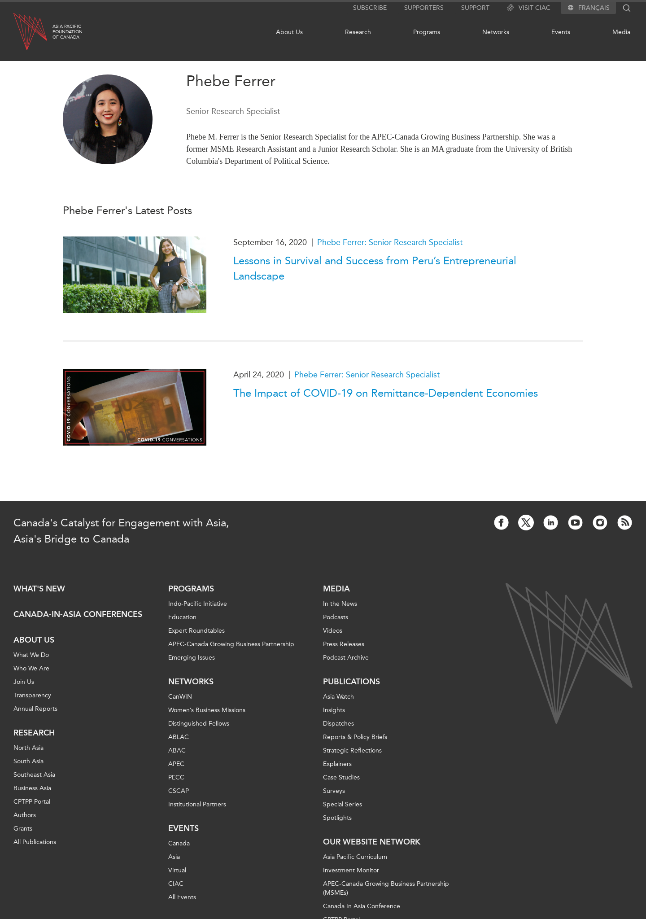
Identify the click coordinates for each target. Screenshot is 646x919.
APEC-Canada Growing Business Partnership (231, 644)
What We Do (31, 655)
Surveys (334, 791)
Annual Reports (35, 709)
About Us (289, 32)
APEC (176, 764)
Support (475, 8)
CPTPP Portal (31, 801)
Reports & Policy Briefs (355, 737)
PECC (176, 777)
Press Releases (343, 644)
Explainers (337, 764)
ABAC (177, 750)
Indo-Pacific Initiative (197, 604)
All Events (182, 897)
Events (560, 32)
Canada (179, 843)
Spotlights (337, 818)
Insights (334, 710)
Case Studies (341, 777)
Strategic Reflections (352, 750)
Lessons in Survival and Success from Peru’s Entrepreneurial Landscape (374, 268)
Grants (22, 828)
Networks (495, 32)
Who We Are (31, 668)
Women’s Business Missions (206, 710)
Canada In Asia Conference (361, 906)
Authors (24, 815)
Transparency (32, 695)
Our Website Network (371, 842)
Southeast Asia (34, 775)
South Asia (28, 761)
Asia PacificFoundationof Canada (67, 32)
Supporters (424, 8)
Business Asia (32, 788)
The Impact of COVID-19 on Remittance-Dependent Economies (385, 393)
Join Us (23, 682)
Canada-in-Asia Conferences (77, 614)
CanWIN (180, 696)
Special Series (342, 804)
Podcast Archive (346, 657)
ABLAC (178, 737)
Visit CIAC (528, 8)
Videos (332, 631)
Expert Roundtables (196, 631)
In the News (340, 604)
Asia (174, 857)
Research (358, 32)
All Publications (34, 842)
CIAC (175, 884)
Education (182, 617)
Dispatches (338, 723)
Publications (351, 682)
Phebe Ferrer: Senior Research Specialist (390, 242)
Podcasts (335, 617)
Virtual (177, 870)
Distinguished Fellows (198, 723)
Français (594, 8)
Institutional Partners (197, 804)
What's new (39, 589)
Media (621, 32)
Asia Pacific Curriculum (355, 857)
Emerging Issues (191, 657)
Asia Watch (338, 696)
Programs (426, 32)
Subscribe (370, 8)
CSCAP (178, 791)
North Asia (28, 748)
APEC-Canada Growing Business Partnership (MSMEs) (386, 888)
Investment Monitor (351, 870)
